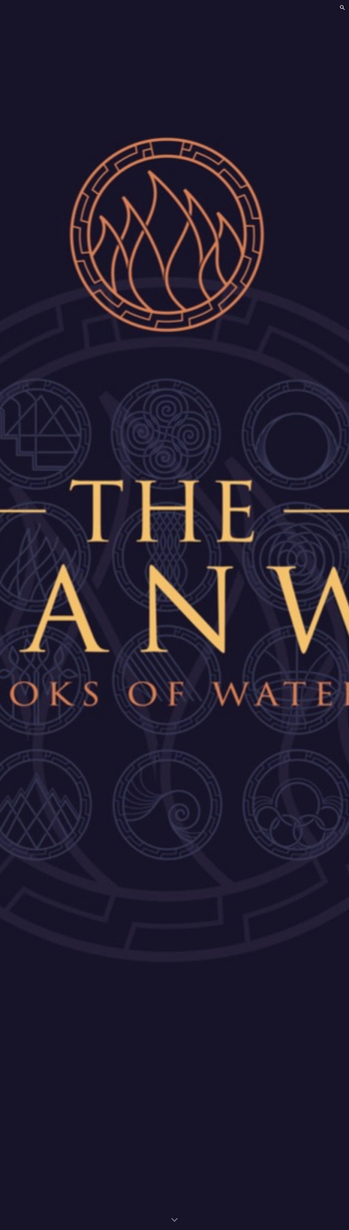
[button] (342, 7)
